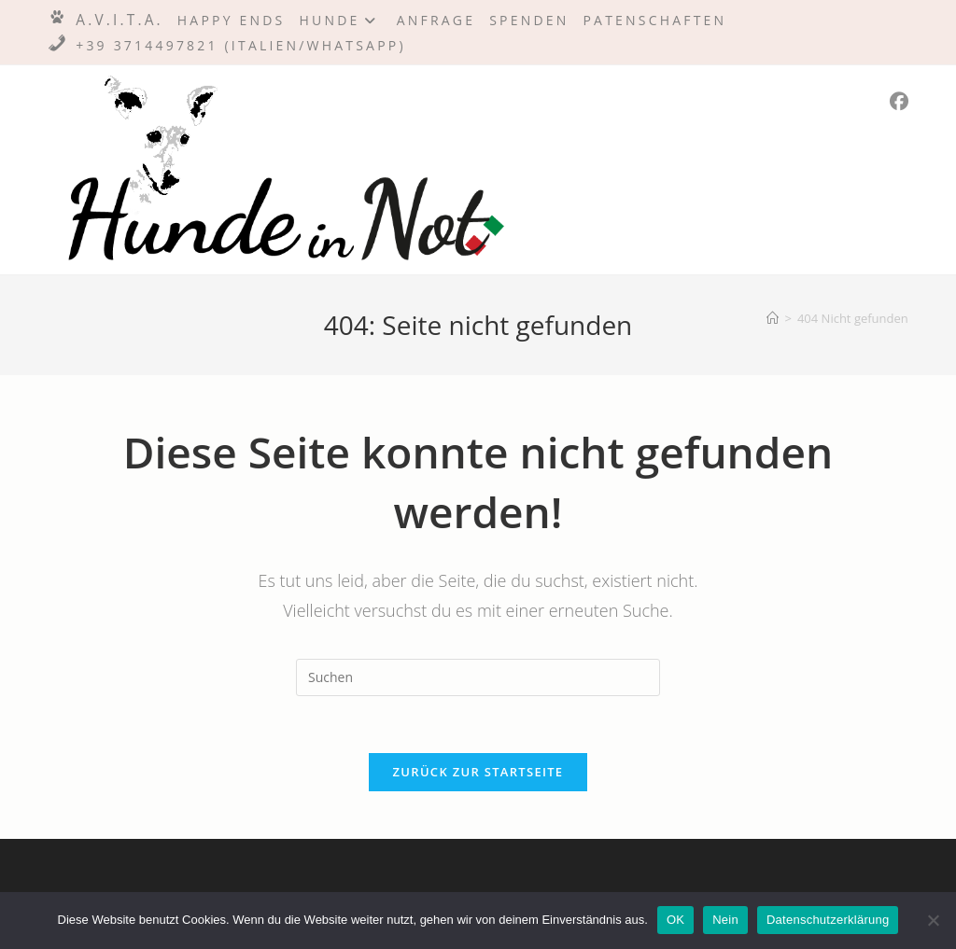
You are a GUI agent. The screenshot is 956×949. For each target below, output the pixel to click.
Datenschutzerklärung (827, 920)
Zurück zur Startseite (478, 771)
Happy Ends (231, 20)
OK (675, 920)
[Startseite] (772, 318)
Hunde (340, 20)
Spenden (529, 20)
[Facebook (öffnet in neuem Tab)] (899, 101)
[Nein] (932, 920)
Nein (725, 920)
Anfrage (436, 20)
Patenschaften (655, 20)
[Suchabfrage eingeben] (478, 677)
